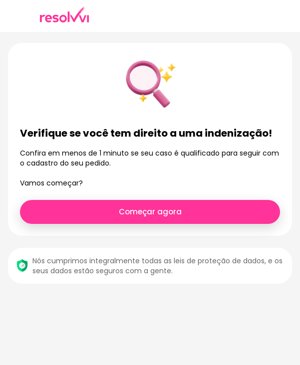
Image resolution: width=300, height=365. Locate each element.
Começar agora (150, 211)
